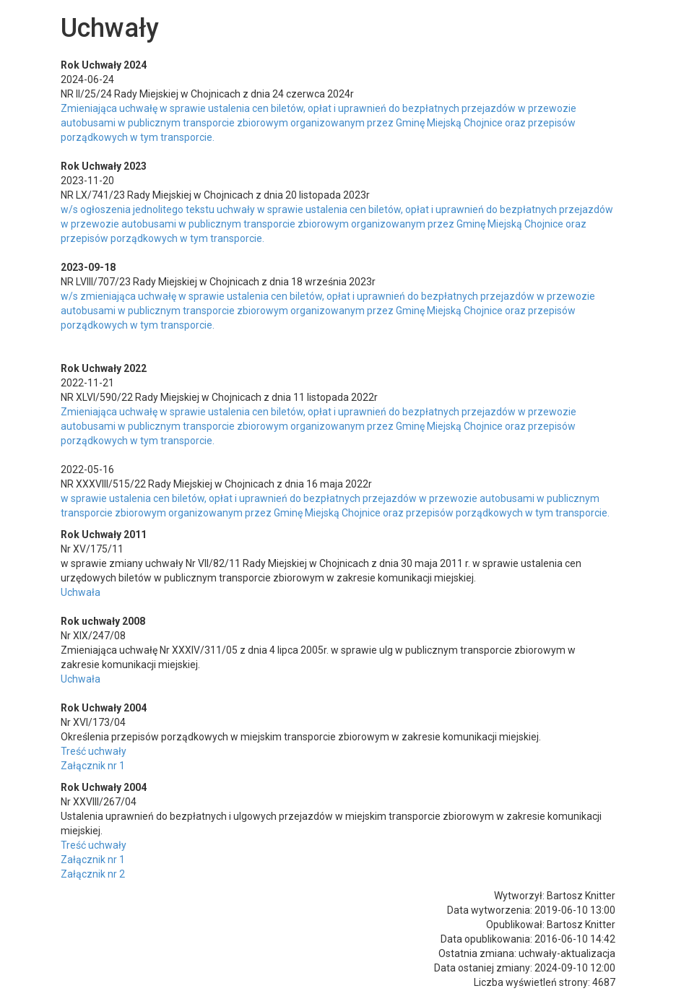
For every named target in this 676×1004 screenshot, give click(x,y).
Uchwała (80, 592)
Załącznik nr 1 (93, 765)
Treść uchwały (93, 751)
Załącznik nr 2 (93, 874)
